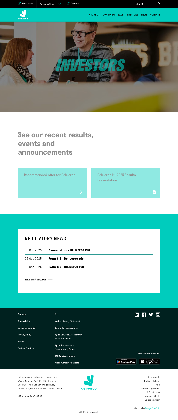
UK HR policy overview (65, 356)
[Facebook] (144, 314)
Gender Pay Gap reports (66, 328)
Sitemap (22, 314)
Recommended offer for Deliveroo (49, 176)
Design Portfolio (152, 408)
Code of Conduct (26, 348)
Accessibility (24, 321)
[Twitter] (151, 314)
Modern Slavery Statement (67, 321)
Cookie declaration (27, 328)
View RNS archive (35, 279)
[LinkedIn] (137, 314)
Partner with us (46, 4)
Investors (132, 14)
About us (94, 14)
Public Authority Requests (67, 362)
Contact (155, 14)
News (144, 14)
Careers (75, 3)
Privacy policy (24, 334)
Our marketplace (113, 14)
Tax (56, 314)
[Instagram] (158, 314)
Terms (21, 341)
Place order (27, 3)
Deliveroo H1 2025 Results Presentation (116, 178)
